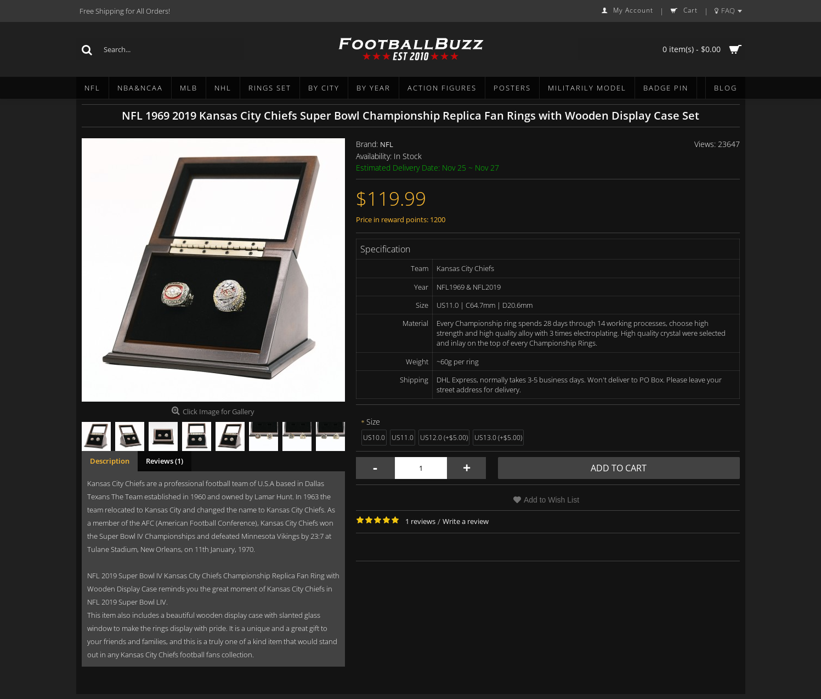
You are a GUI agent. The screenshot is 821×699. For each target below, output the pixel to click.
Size (373, 421)
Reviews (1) (164, 461)
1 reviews (420, 521)
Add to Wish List (551, 499)
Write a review (466, 521)
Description (109, 461)
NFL (386, 144)
